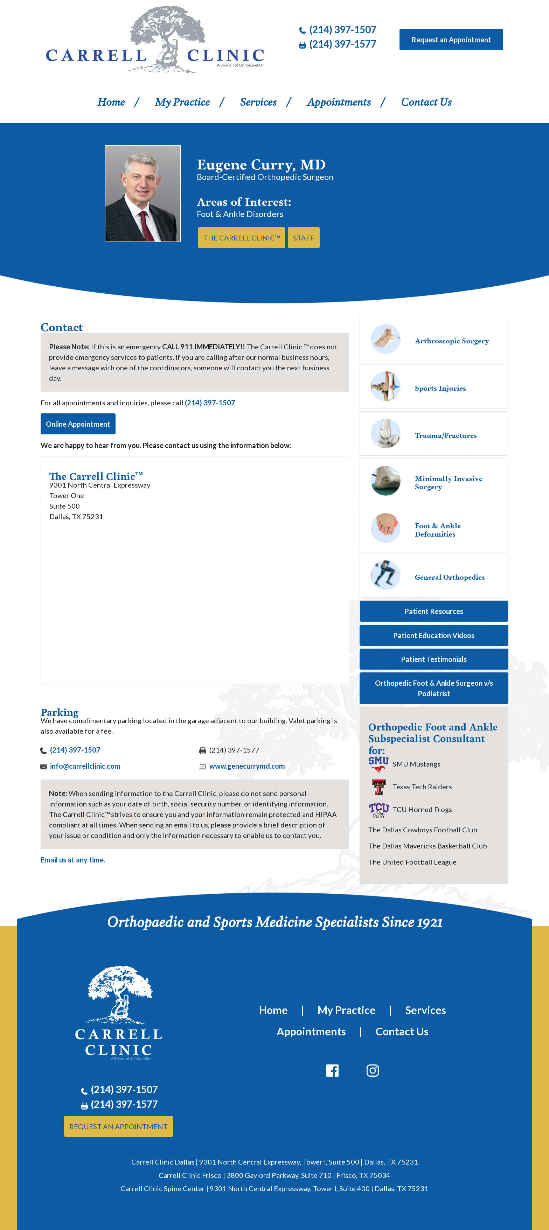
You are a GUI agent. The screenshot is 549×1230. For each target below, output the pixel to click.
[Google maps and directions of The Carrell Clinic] (194, 597)
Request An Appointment (118, 1126)
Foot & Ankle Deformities (438, 526)
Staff (303, 237)
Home (119, 100)
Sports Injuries (440, 384)
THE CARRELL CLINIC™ (241, 237)
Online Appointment (78, 424)
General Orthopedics (450, 573)
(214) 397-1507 (210, 402)
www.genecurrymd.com (246, 766)
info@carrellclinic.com (84, 766)
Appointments (339, 100)
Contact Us (426, 100)
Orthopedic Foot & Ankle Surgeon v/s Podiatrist (434, 688)
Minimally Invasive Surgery (448, 478)
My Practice (182, 100)
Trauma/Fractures (446, 431)
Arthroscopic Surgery (452, 336)
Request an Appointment (451, 39)
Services (258, 100)
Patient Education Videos (433, 635)
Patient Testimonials (434, 659)
